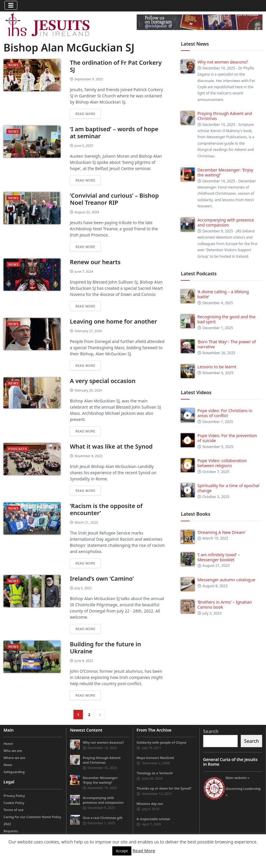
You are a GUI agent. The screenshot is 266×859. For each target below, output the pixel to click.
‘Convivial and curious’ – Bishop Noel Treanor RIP (114, 199)
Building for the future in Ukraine (105, 647)
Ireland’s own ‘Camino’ (102, 578)
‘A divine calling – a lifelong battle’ (223, 294)
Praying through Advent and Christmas (225, 116)
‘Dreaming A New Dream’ (222, 532)
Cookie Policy (14, 802)
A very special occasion (102, 381)
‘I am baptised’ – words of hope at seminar (114, 132)
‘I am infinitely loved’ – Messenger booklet (219, 557)
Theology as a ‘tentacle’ (155, 773)
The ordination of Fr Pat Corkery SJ (116, 66)
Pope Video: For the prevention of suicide (227, 438)
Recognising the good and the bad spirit (226, 319)
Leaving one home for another (113, 321)
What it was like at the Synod (111, 446)
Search (210, 731)
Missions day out (150, 803)
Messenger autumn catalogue (226, 579)
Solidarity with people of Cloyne (162, 742)
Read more (85, 113)
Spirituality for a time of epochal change (228, 488)
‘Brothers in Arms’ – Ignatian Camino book (225, 604)
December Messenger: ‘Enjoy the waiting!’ (225, 172)
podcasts (17, 449)
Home (8, 743)
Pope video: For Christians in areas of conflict (225, 413)
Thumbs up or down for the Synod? (164, 788)
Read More (144, 850)
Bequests (11, 831)
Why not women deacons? (223, 62)
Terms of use (14, 810)
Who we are (13, 750)
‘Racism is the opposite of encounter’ (106, 509)
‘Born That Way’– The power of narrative (227, 344)
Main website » (238, 777)
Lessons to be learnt (217, 366)
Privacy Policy (14, 795)
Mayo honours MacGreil (155, 757)
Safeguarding (14, 772)
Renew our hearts (95, 262)
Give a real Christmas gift (103, 817)
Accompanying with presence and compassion (226, 222)
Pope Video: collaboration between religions (222, 463)
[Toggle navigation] (10, 5)
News (13, 65)
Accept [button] (122, 850)
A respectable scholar (153, 819)
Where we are (14, 757)
